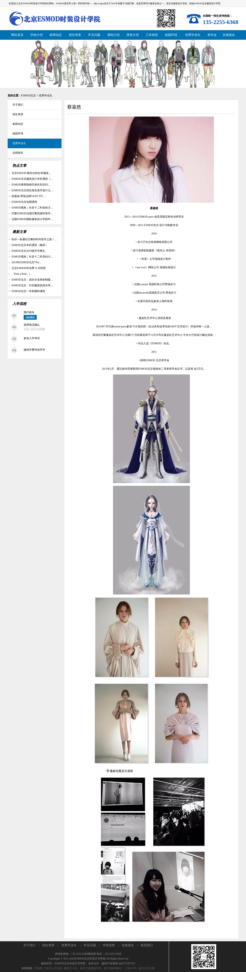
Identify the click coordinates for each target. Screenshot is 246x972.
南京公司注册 (147, 968)
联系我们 (147, 945)
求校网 (38, 968)
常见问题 (90, 945)
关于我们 (29, 945)
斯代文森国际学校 (90, 968)
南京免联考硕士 (113, 968)
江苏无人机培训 (53, 968)
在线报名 (128, 945)
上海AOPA (130, 968)
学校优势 (109, 945)
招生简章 (48, 945)
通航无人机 (70, 968)
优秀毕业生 (45, 95)
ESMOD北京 (28, 95)
